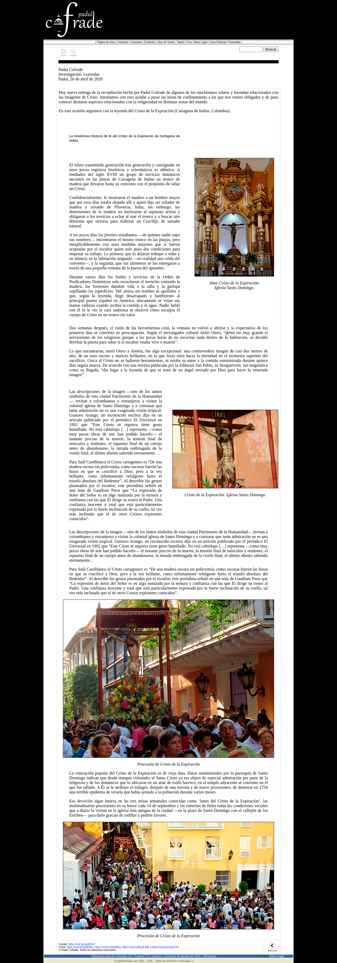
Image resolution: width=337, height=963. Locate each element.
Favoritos (122, 42)
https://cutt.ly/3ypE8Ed (108, 947)
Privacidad (234, 42)
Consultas (136, 42)
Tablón (181, 42)
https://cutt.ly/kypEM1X (81, 944)
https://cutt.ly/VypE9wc (79, 947)
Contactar (149, 42)
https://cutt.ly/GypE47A (165, 947)
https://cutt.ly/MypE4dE (135, 947)
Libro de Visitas (166, 42)
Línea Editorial (217, 42)
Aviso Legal (200, 42)
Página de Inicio (106, 42)
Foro (189, 42)
